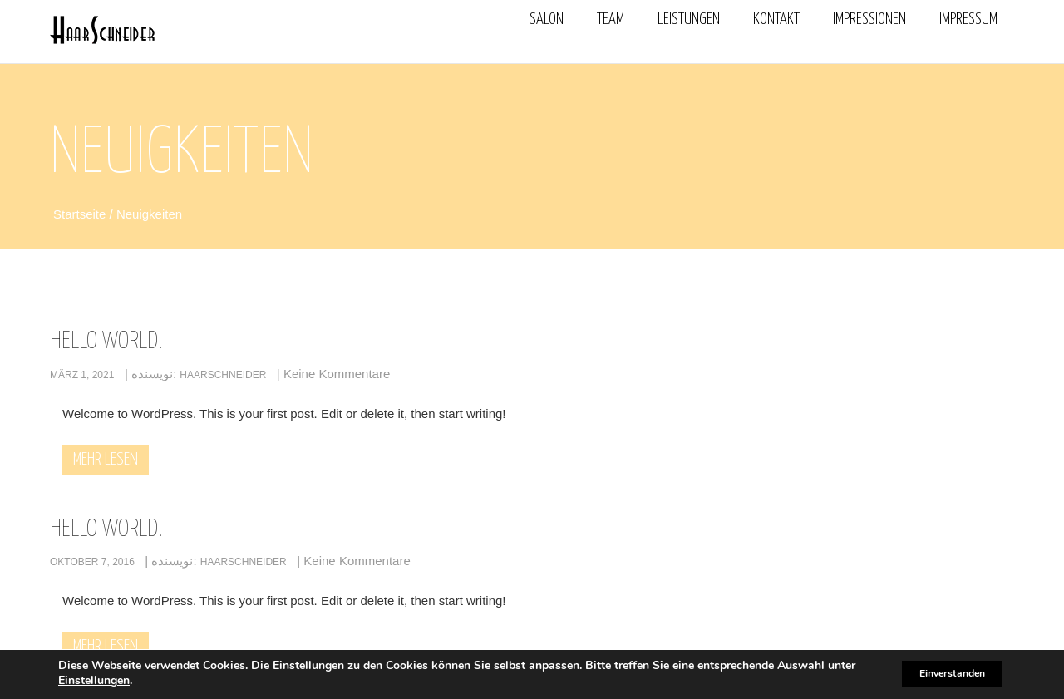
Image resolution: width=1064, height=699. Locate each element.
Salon (547, 19)
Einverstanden (940, 673)
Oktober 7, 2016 (92, 563)
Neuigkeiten (149, 215)
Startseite (81, 215)
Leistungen (689, 19)
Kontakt (776, 19)
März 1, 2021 (82, 375)
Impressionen (869, 19)
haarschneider (223, 375)
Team (610, 19)
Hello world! (106, 342)
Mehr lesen (105, 460)
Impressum (968, 19)
